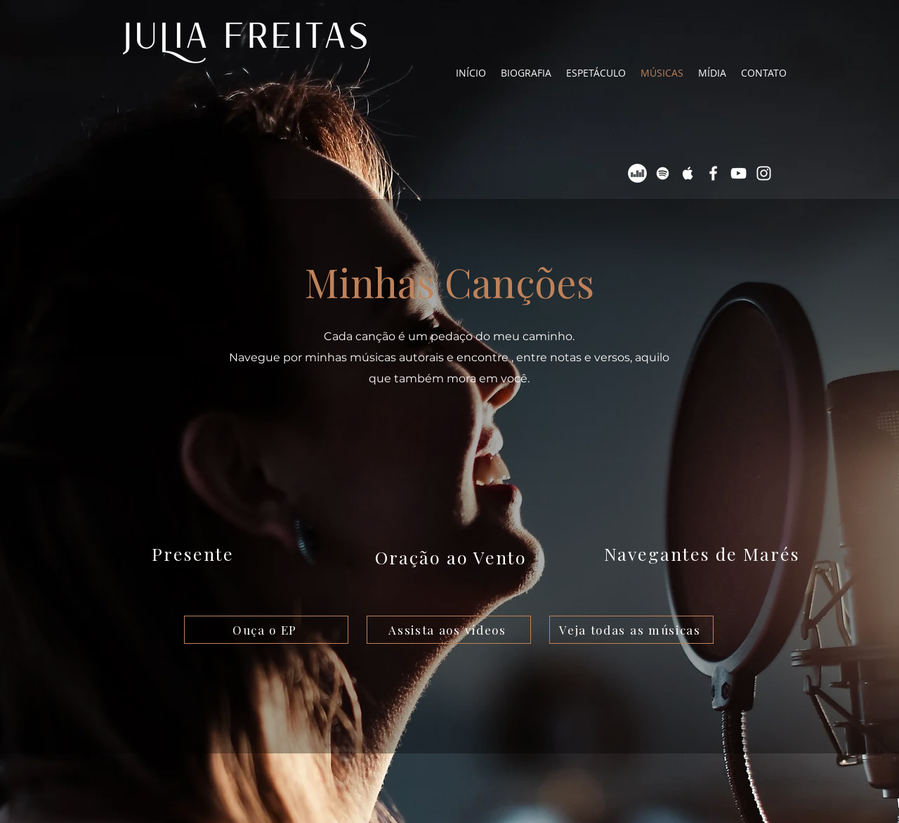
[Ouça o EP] (266, 630)
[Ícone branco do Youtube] (738, 173)
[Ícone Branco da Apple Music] (687, 173)
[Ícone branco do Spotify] (662, 173)
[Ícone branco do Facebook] (713, 173)
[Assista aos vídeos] (449, 630)
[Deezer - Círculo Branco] (637, 173)
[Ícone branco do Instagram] (763, 173)
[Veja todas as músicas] (631, 630)
